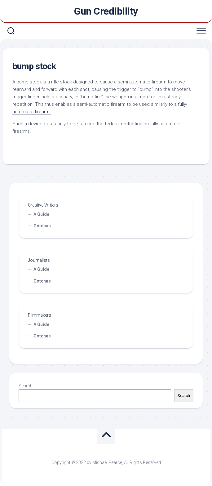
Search (26, 385)
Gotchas (42, 225)
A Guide (41, 214)
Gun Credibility (106, 11)
